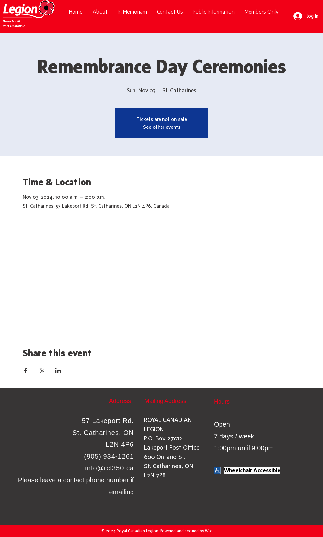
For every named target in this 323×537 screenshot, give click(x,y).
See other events (161, 127)
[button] (214, 12)
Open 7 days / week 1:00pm (234, 436)
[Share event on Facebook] (26, 370)
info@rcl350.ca (109, 468)
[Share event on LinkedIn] (58, 370)
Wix (208, 530)
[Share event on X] (42, 370)
